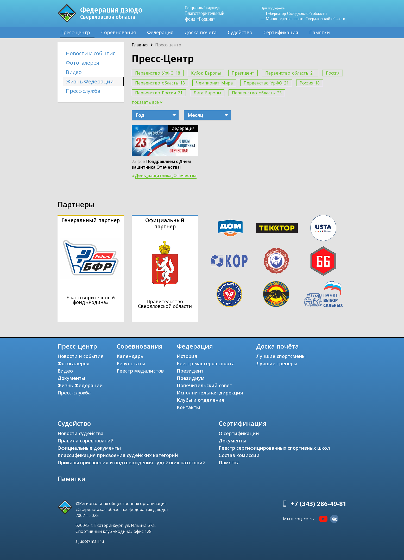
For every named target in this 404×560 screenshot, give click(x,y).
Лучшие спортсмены (281, 356)
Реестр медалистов (140, 371)
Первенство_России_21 (158, 93)
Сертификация (280, 32)
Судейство (240, 32)
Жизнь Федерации (89, 81)
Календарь (130, 356)
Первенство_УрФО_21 (266, 83)
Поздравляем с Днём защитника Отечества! (161, 164)
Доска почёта (201, 32)
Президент (243, 73)
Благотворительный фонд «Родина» (207, 13)
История (187, 356)
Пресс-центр (75, 32)
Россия (332, 73)
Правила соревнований (86, 440)
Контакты (188, 407)
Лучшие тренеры (276, 363)
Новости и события (91, 53)
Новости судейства (81, 433)
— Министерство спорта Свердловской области (303, 18)
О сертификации (239, 433)
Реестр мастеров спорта (206, 363)
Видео (74, 72)
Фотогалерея (82, 62)
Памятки (319, 32)
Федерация (160, 32)
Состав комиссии (239, 455)
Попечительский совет (204, 385)
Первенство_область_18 (160, 83)
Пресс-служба (83, 90)
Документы (71, 378)
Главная (140, 45)
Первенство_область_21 (290, 73)
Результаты (131, 363)
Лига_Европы (207, 93)
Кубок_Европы (206, 73)
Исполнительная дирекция (210, 392)
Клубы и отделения (200, 400)
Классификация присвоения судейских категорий (118, 455)
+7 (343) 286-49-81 (318, 503)
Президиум (191, 378)
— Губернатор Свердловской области (294, 13)
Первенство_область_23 (257, 93)
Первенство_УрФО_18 (157, 73)
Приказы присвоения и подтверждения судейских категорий (132, 462)
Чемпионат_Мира (214, 83)
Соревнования (118, 32)
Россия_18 (310, 83)
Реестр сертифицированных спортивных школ (274, 448)
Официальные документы (89, 448)
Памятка (229, 462)
